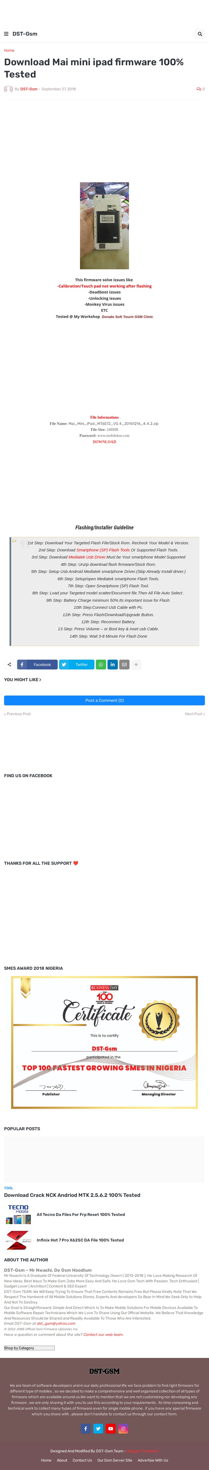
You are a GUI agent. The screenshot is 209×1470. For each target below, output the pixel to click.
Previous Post (19, 714)
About (62, 1460)
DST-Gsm (25, 33)
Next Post (193, 714)
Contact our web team (103, 1334)
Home (9, 51)
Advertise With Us (153, 1460)
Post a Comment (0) (104, 700)
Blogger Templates (143, 1451)
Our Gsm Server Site (114, 1460)
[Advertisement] (104, 12)
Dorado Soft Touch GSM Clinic (127, 317)
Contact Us (82, 1460)
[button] (6, 34)
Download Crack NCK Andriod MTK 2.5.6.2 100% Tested (72, 1195)
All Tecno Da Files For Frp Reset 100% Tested (81, 1214)
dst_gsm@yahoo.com (56, 1323)
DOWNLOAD (104, 442)
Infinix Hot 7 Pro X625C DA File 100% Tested (80, 1240)
